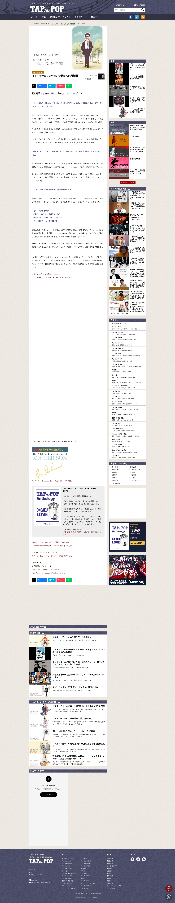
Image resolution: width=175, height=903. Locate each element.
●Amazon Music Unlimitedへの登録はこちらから (50, 542)
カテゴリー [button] (80, 17)
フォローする (49, 795)
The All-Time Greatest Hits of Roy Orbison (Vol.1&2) (52, 481)
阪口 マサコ (115, 470)
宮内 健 (114, 478)
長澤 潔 (114, 475)
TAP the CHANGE (128, 333)
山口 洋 (132, 478)
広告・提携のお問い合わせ (41, 883)
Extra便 (128, 376)
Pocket (60, 86)
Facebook (41, 86)
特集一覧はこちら (127, 182)
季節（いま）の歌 (128, 419)
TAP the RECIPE (128, 446)
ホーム (34, 17)
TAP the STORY (40, 24)
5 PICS (128, 381)
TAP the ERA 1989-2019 (128, 387)
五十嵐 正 (115, 467)
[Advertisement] (68, 605)
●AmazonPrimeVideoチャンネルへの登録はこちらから (53, 546)
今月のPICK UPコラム (119, 323)
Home (31, 24)
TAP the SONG (128, 355)
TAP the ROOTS (128, 349)
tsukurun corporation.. (93, 897)
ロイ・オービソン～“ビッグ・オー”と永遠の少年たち (52, 277)
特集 (44, 17)
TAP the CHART (128, 397)
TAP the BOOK (128, 408)
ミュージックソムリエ (128, 451)
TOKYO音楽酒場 (128, 430)
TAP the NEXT (128, 328)
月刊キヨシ (128, 371)
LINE (68, 86)
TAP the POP (116, 483)
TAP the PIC (128, 456)
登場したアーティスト (60, 17)
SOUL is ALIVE (128, 440)
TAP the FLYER (128, 403)
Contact (141, 4)
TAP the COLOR (128, 344)
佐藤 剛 (114, 472)
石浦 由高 (133, 467)
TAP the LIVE (128, 424)
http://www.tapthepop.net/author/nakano (48, 573)
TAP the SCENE (128, 339)
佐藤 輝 (132, 472)
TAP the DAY (128, 392)
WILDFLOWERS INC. (81, 893)
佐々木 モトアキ (135, 470)
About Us (120, 4)
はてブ (51, 86)
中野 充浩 (88, 79)
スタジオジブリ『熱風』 (128, 435)
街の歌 (128, 414)
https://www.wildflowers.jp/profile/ (45, 569)
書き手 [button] (94, 17)
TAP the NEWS (128, 365)
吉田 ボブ (115, 480)
